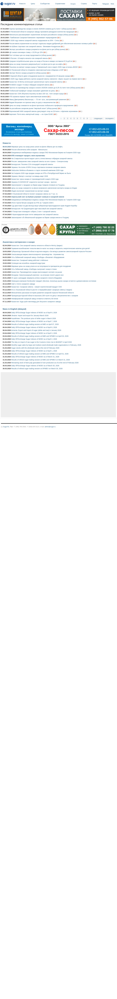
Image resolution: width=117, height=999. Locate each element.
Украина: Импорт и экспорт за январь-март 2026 (29, 176)
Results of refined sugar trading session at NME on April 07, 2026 (35, 324)
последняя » (109, 118)
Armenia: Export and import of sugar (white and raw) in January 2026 (36, 330)
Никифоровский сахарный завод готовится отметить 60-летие (34, 299)
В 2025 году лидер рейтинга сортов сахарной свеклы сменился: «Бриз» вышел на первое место (45, 79)
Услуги (72, 4)
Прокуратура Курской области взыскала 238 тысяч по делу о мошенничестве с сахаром (44, 296)
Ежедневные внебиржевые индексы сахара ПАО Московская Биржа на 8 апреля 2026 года (45, 152)
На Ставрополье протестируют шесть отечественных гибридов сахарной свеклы (41, 158)
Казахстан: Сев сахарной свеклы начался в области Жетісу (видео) (36, 245)
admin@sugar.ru (50, 427)
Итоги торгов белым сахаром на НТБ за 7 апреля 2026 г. (32, 203)
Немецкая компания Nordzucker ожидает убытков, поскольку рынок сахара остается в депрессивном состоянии (53, 281)
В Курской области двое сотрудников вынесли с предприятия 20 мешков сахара (39, 76)
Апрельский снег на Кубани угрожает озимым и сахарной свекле (37, 197)
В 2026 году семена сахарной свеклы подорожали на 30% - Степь (34, 40)
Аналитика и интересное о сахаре (19, 242)
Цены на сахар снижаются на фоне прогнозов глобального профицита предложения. (41, 105)
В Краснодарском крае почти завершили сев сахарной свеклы (34, 214)
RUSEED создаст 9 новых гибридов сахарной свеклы (29, 85)
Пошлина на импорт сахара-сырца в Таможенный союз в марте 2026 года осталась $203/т (43, 67)
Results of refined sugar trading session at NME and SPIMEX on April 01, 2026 (39, 354)
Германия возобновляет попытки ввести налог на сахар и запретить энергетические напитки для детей (50, 248)
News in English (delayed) (14, 309)
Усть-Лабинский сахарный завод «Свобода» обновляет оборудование (37, 257)
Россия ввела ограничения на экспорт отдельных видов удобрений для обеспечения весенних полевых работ (51, 43)
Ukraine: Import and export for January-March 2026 (29, 315)
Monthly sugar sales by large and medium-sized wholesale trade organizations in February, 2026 (46, 345)
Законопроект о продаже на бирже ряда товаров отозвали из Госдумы (38, 185)
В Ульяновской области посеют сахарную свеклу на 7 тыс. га (34, 194)
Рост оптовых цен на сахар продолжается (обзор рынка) (30, 55)
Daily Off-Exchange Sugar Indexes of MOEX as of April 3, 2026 (34, 333)
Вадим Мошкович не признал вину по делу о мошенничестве (32, 102)
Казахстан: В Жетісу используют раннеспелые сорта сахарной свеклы (35, 82)
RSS (112, 4)
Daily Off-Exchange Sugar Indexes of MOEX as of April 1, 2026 (34, 351)
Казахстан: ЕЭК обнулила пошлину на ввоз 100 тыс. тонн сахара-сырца (36, 94)
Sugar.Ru (6, 427)
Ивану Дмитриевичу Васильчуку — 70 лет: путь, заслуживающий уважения (37, 99)
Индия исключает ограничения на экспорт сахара (30, 191)
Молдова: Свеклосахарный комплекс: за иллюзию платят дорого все (37, 275)
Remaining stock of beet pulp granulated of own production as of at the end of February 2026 (45, 363)
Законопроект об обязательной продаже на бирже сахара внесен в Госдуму (40, 217)
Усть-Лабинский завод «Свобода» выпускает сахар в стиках (34, 269)
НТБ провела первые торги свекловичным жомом (28, 97)
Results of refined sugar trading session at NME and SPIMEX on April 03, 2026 (39, 336)
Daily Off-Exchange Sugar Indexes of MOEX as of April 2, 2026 (34, 339)
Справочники (62, 3)
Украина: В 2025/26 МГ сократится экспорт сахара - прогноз (34, 182)
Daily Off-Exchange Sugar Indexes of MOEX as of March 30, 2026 (35, 366)
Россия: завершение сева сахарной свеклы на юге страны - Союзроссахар (39, 161)
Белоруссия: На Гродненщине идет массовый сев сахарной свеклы (36, 209)
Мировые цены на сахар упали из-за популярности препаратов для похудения (41, 266)
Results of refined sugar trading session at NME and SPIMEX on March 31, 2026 (40, 360)
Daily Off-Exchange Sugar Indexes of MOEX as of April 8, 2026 (34, 313)
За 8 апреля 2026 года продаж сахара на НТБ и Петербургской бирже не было (41, 173)
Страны (86, 3)
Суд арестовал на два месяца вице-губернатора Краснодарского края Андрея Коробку (44, 206)
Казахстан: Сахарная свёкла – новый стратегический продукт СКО (36, 287)
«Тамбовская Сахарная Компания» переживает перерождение (33, 38)
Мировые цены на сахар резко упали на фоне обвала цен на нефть (37, 147)
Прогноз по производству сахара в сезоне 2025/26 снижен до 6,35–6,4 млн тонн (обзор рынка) (45, 88)
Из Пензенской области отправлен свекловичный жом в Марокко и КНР (36, 70)
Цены (35, 3)
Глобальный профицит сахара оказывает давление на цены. (32, 91)
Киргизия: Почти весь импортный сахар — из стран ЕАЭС (31, 114)
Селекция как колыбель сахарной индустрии (28, 263)
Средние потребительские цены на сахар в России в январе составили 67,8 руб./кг (40, 61)
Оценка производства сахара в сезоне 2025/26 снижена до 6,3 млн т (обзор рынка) (40, 29)
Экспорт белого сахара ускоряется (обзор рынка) (27, 73)
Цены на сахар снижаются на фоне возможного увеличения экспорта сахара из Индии (44, 188)
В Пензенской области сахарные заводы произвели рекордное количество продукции (41, 32)
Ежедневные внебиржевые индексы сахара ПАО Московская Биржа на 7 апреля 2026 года (45, 200)
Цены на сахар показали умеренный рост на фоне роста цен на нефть (36, 64)
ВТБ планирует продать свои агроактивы (28, 156)
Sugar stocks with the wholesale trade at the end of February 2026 (35, 348)
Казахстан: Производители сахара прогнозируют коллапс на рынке (36, 272)
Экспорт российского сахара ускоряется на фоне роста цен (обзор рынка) (37, 49)
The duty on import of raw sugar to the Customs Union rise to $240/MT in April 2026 (41, 342)
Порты (96, 3)
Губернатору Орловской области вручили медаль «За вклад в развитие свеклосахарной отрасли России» (51, 251)
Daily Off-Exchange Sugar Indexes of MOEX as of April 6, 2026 (34, 327)
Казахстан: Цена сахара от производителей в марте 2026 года (34, 179)
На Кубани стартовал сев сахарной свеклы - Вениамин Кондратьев (34, 46)
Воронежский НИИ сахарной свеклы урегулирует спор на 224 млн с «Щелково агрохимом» (43, 111)
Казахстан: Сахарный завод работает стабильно (29, 260)
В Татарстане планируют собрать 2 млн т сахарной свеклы (33, 211)
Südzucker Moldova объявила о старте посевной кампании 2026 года (37, 170)
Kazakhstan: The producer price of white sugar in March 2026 (33, 318)
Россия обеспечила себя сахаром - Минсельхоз (29, 150)
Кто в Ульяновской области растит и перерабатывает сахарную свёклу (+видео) (41, 290)
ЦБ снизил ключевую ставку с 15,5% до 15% (26, 52)
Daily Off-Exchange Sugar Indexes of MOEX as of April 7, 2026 (34, 321)
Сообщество (47, 3)
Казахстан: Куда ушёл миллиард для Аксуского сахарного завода (36, 302)
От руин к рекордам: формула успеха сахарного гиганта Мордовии (36, 278)
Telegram (105, 4)
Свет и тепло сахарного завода (23, 284)
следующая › (98, 118)
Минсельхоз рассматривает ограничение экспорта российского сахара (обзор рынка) (41, 35)
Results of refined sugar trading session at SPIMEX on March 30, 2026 (37, 368)
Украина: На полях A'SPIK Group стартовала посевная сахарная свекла (38, 167)
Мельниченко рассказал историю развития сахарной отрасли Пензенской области (42, 293)
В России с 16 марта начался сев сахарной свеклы (28, 58)
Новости (24, 3)
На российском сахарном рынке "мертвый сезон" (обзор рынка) (33, 108)
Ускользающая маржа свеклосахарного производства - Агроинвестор (37, 254)
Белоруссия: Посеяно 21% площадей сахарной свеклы (32, 164)
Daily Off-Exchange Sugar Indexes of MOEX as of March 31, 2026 (35, 357)
